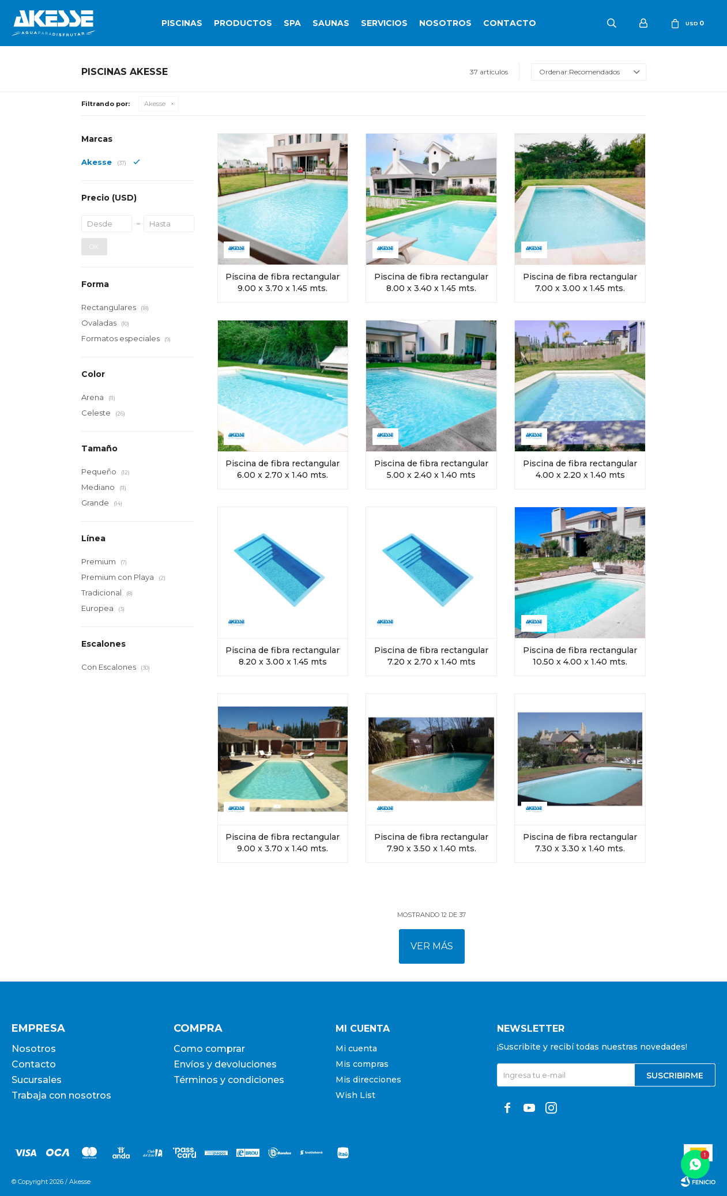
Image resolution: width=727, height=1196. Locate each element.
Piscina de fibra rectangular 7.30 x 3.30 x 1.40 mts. (580, 843)
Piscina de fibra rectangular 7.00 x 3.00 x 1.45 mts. (580, 282)
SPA (292, 23)
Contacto (509, 23)
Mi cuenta (356, 1048)
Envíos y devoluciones (225, 1064)
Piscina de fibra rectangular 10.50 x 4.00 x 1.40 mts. (580, 656)
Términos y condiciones (229, 1079)
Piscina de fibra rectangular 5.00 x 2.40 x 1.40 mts (431, 469)
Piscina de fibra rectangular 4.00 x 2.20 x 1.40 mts (580, 469)
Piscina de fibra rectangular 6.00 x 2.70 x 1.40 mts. (282, 469)
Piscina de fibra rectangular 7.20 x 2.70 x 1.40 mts (431, 656)
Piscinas (181, 23)
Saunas (330, 23)
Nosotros (445, 23)
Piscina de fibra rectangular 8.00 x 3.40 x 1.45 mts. (431, 282)
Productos (243, 23)
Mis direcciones (368, 1079)
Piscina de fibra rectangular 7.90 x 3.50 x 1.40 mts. (431, 843)
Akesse (154, 104)
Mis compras (362, 1064)
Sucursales (37, 1079)
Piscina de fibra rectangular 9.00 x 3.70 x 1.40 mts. (282, 843)
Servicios (384, 23)
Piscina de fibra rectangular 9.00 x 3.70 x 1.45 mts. (282, 282)
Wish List (355, 1095)
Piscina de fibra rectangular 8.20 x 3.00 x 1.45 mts (282, 656)
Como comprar (209, 1048)
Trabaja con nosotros (61, 1095)
